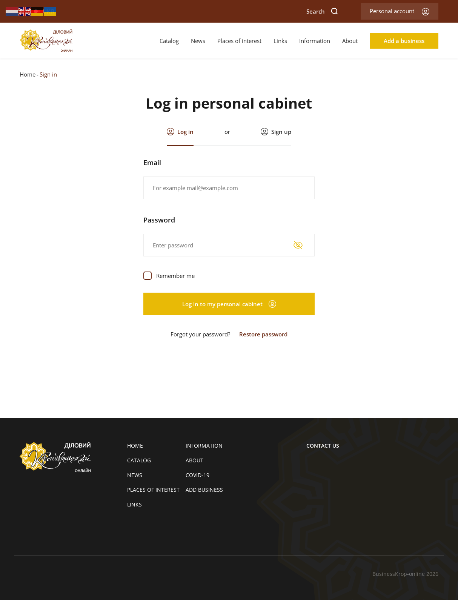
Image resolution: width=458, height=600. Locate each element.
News (198, 41)
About (350, 41)
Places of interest (239, 41)
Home (27, 74)
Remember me (175, 275)
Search (322, 11)
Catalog (169, 41)
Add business (204, 489)
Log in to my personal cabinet (229, 304)
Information (314, 41)
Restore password (263, 334)
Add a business (404, 41)
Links (280, 41)
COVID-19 (197, 475)
